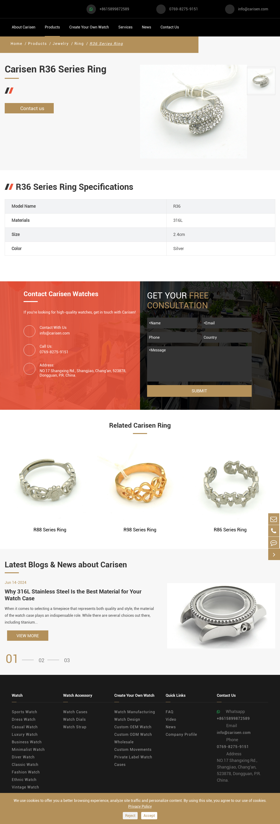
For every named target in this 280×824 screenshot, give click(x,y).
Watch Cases (75, 712)
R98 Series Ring (140, 530)
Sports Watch (24, 712)
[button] (21, 660)
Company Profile (181, 735)
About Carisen (23, 27)
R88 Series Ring (49, 530)
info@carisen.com (253, 9)
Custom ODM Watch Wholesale (133, 739)
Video (171, 720)
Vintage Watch (25, 788)
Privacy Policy (140, 806)
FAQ (169, 712)
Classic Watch (25, 765)
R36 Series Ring (106, 43)
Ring (79, 43)
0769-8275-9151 (183, 9)
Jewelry (61, 43)
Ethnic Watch (24, 780)
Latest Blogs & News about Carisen (72, 565)
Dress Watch (24, 720)
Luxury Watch (25, 735)
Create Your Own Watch (89, 27)
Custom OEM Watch (133, 727)
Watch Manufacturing (134, 712)
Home (16, 43)
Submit (199, 390)
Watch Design (127, 720)
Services (125, 27)
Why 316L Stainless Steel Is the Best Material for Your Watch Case (73, 595)
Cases (120, 765)
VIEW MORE (27, 636)
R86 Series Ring (230, 530)
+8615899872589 (114, 9)
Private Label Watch (133, 758)
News (146, 27)
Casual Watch (25, 727)
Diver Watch (23, 758)
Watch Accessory (77, 696)
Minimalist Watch (28, 750)
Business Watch (27, 742)
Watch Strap (74, 727)
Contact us (31, 108)
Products (52, 27)
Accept (149, 815)
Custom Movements (133, 750)
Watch (17, 696)
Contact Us (170, 27)
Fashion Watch (26, 773)
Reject (130, 815)
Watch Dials (74, 720)
